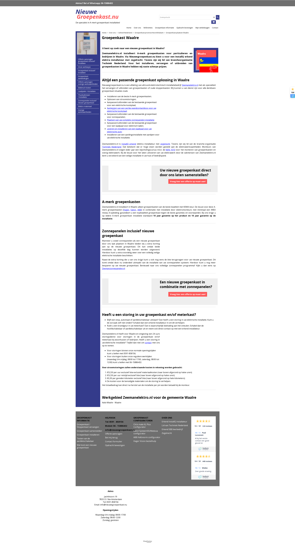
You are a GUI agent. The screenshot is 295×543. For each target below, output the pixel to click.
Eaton (133, 209)
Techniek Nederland (111, 146)
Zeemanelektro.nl (190, 85)
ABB (139, 209)
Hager (126, 209)
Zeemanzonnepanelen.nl (113, 268)
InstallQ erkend (128, 144)
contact (148, 342)
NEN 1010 (170, 149)
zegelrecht (165, 144)
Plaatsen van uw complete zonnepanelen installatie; (131, 120)
